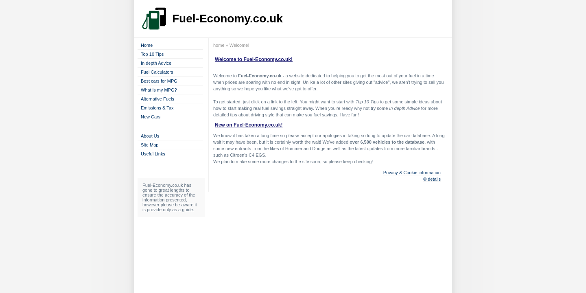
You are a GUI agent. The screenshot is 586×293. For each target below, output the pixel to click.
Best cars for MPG (159, 81)
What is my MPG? (159, 89)
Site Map (149, 144)
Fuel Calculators (157, 72)
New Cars (150, 116)
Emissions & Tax (157, 107)
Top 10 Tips (152, 54)
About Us (150, 135)
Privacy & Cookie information (412, 172)
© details (432, 179)
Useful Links (153, 153)
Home (147, 45)
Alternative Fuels (157, 98)
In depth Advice (156, 63)
